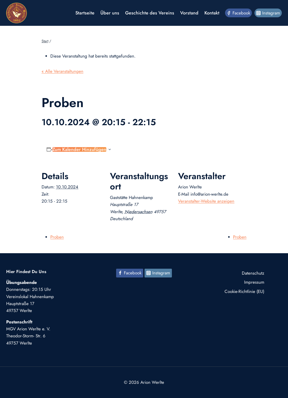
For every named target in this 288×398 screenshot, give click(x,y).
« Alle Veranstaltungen (62, 71)
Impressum (254, 282)
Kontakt (211, 13)
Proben (57, 237)
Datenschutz (253, 273)
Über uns (109, 13)
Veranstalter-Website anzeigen (206, 201)
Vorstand (189, 13)
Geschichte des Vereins (149, 13)
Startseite (84, 13)
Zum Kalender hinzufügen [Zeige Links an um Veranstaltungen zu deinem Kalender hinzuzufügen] (79, 149)
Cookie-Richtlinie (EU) (244, 291)
